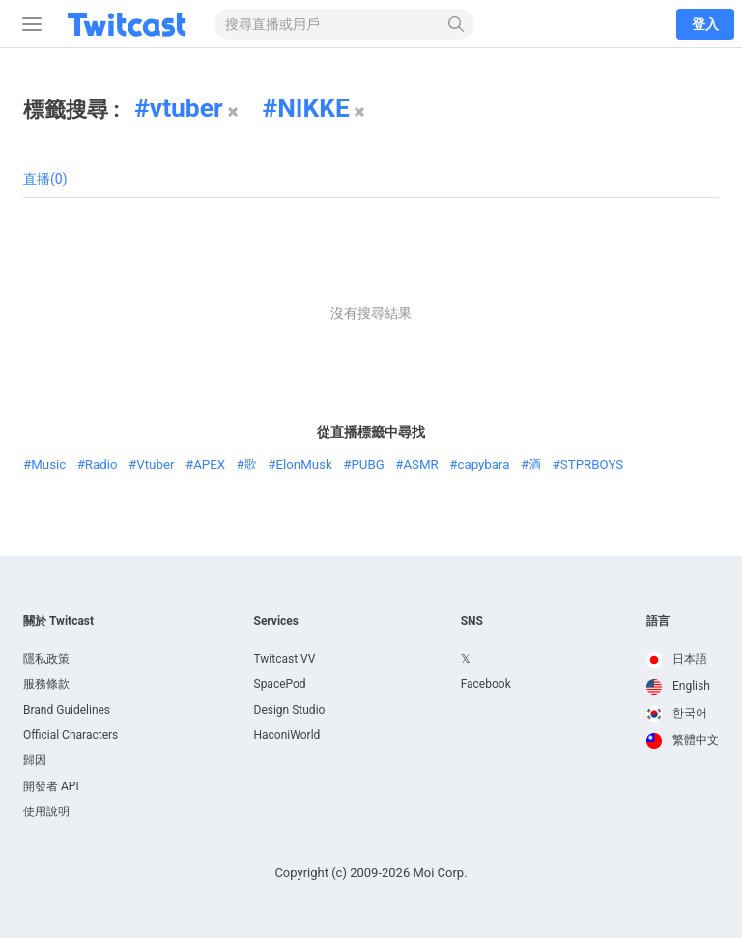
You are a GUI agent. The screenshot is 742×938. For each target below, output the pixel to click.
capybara (483, 464)
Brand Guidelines (66, 710)
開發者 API (51, 786)
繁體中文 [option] (682, 740)
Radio (101, 464)
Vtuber (155, 464)
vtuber (186, 108)
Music (48, 464)
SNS (472, 621)
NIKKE (313, 108)
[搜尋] (456, 24)
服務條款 (46, 684)
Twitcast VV (285, 659)
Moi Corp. (440, 873)
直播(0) (45, 178)
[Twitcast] (130, 24)
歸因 (34, 760)
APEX (209, 464)
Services (277, 621)
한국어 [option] (676, 713)
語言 (658, 621)
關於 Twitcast (58, 621)
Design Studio (290, 710)
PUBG (367, 464)
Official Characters (70, 735)
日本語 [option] (676, 659)
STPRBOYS (591, 464)
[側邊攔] (28, 24)
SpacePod (280, 684)
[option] (682, 660)
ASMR (420, 464)
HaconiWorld (287, 735)
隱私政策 (46, 659)
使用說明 (46, 811)
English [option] (678, 686)
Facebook (486, 684)
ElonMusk (303, 464)
